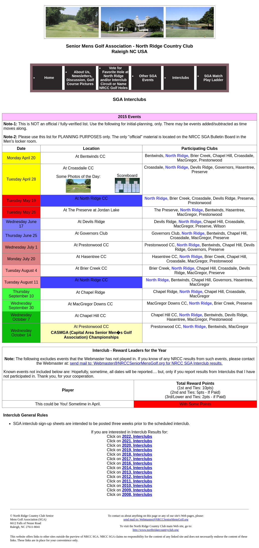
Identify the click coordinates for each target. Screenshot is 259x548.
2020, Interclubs (137, 445)
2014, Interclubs (137, 468)
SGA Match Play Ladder (213, 78)
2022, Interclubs (137, 436)
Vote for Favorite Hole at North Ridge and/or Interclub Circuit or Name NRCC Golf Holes (114, 78)
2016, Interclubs (137, 463)
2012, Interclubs (137, 477)
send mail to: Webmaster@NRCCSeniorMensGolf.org (156, 519)
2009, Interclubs (137, 490)
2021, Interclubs (137, 441)
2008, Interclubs (137, 494)
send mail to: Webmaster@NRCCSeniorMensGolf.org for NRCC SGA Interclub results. (146, 363)
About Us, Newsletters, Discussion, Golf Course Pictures (80, 78)
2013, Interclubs (137, 472)
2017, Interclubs (137, 459)
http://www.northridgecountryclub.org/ (156, 530)
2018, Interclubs (137, 454)
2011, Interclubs (137, 481)
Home (49, 78)
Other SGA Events (148, 78)
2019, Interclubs (137, 450)
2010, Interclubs (137, 486)
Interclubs (180, 78)
